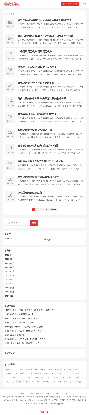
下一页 (53, 209)
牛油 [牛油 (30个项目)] (62, 378)
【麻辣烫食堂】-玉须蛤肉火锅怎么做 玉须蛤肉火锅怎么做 (29, 310)
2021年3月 (9, 283)
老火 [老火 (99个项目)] (77, 378)
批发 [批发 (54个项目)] (71, 373)
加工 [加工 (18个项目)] (36, 369)
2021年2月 (9, 288)
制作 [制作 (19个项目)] (21, 369)
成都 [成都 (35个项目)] (65, 373)
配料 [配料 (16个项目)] (26, 382)
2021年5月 (9, 275)
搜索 (34, 223)
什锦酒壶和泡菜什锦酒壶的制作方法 (37, 114)
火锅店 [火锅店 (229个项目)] (55, 378)
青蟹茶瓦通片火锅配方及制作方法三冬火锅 (40, 161)
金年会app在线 (19, 397)
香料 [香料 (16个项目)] (71, 382)
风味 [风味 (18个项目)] (59, 382)
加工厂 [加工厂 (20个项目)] (43, 369)
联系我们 (66, 393)
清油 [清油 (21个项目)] (42, 378)
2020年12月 (10, 296)
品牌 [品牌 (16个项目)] (15, 373)
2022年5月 (9, 263)
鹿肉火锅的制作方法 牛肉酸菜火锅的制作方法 (42, 98)
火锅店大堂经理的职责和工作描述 (19, 322)
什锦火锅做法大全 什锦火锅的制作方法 (38, 83)
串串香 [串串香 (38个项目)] (8, 369)
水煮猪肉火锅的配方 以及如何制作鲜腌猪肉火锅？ (26, 339)
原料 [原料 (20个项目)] (70, 369)
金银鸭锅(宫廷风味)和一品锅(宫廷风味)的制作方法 (44, 20)
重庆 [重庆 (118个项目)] (38, 382)
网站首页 (23, 393)
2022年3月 (9, 271)
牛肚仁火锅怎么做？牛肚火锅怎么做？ (21, 318)
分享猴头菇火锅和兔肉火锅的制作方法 (38, 145)
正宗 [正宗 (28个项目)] (21, 378)
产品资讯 (48, 240)
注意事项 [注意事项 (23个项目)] (29, 378)
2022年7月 (9, 255)
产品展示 (9, 238)
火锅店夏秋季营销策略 (14, 335)
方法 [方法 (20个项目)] (7, 378)
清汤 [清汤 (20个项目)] (36, 378)
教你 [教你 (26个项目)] (77, 373)
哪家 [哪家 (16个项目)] (21, 373)
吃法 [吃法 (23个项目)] (76, 369)
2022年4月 (9, 267)
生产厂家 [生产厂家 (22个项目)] (70, 378)
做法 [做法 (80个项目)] (15, 369)
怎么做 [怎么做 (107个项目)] (58, 373)
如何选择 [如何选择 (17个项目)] (38, 373)
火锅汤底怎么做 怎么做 (30, 192)
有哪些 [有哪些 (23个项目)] (14, 378)
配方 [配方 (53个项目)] (32, 382)
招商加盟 (39, 393)
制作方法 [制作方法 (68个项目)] (29, 369)
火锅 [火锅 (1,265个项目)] (48, 378)
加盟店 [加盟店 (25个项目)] (57, 369)
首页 (6, 14)
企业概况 (31, 393)
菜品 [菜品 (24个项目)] (7, 382)
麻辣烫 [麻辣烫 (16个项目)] (78, 382)
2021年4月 (9, 279)
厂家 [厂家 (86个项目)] (64, 369)
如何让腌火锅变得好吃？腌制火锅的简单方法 (24, 331)
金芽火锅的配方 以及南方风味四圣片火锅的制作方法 (45, 35)
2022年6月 (9, 259)
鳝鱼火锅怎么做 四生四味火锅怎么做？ (38, 177)
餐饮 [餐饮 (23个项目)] (65, 382)
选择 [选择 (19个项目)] (20, 382)
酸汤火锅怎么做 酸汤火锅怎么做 (35, 130)
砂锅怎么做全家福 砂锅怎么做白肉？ (37, 67)
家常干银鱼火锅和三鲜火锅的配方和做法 (22, 343)
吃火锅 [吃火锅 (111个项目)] (8, 373)
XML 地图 (44, 412)
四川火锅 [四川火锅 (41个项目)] (29, 373)
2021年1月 (9, 292)
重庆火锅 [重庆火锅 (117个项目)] (46, 382)
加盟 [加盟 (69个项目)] (50, 369)
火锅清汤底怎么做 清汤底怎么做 (35, 51)
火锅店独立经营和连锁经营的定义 (19, 314)
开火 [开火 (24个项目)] (51, 373)
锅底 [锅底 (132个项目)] (53, 382)
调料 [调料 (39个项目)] (13, 382)
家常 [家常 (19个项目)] (45, 373)
